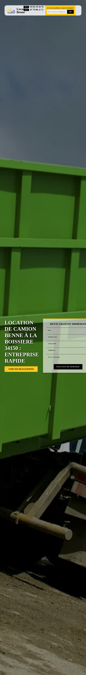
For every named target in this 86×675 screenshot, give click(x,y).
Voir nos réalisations (21, 369)
